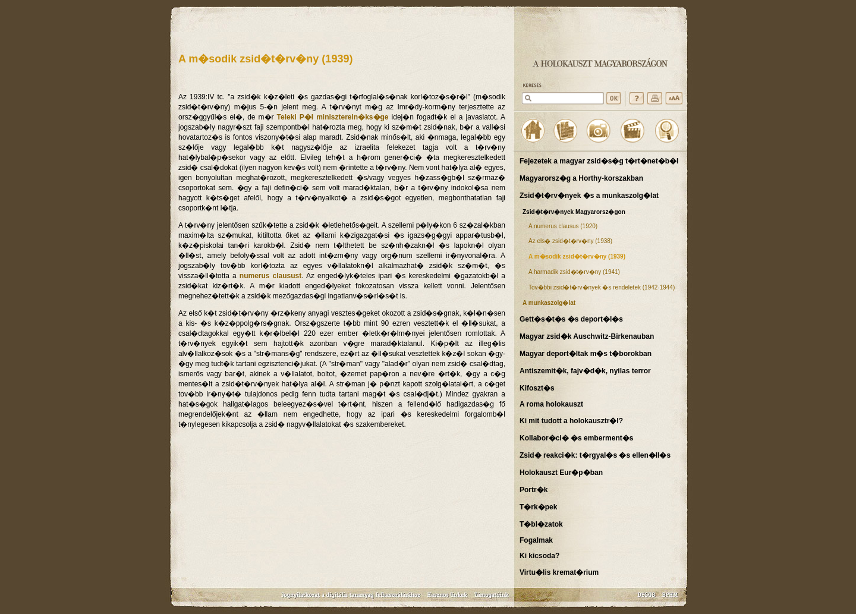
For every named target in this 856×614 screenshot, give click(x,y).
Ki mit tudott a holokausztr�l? (571, 421)
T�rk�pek (538, 507)
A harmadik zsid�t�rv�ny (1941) (574, 272)
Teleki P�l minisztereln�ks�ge (333, 117)
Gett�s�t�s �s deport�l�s (571, 319)
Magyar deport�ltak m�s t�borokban (586, 353)
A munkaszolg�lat (549, 303)
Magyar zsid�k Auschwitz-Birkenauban (587, 336)
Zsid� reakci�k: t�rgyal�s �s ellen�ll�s (595, 455)
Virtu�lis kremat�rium (559, 572)
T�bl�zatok (541, 524)
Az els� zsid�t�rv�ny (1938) (570, 241)
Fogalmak (536, 540)
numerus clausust (270, 276)
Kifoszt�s (537, 388)
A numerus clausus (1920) (562, 226)
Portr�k (533, 490)
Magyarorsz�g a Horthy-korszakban (581, 178)
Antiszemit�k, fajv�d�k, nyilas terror (585, 371)
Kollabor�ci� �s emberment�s (576, 438)
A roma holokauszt (551, 404)
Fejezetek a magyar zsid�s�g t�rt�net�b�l (599, 161)
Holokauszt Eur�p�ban (561, 472)
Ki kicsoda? (539, 556)
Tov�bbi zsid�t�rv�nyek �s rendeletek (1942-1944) (601, 287)
